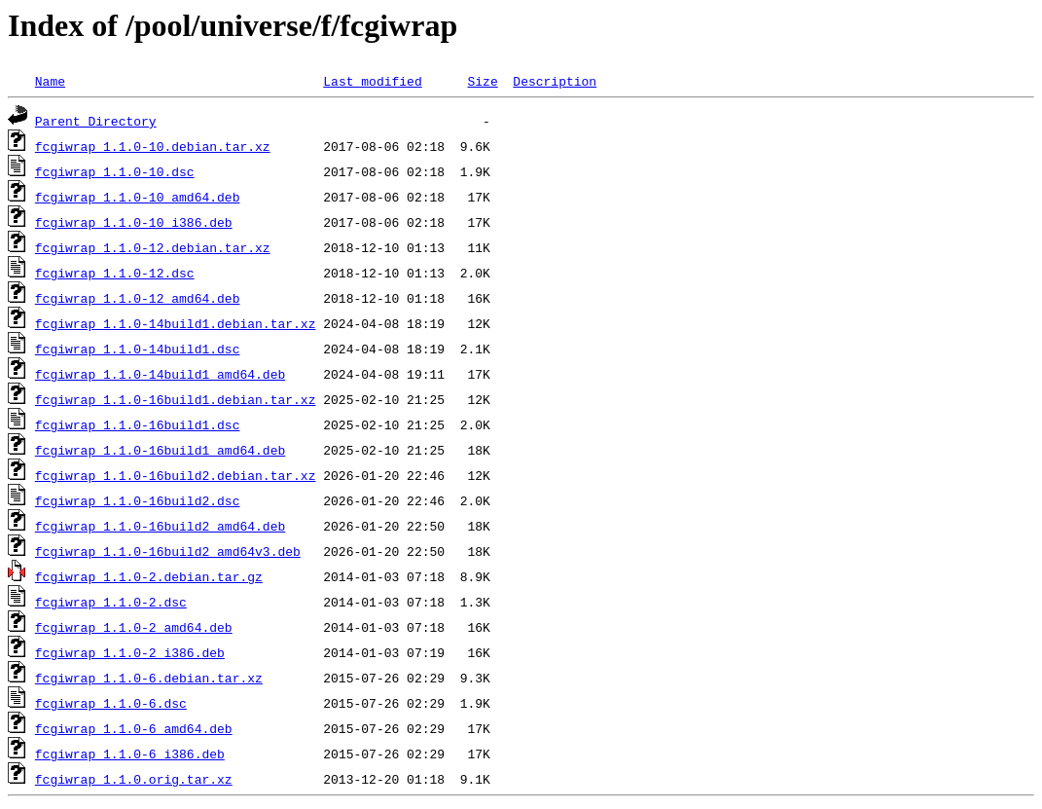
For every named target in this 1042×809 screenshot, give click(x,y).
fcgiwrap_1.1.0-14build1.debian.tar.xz (175, 323)
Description (554, 81)
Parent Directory (96, 120)
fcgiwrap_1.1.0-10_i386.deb (134, 222)
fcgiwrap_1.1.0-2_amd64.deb (134, 627)
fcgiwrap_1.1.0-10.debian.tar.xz (152, 146)
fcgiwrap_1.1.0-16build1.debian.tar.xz (175, 399)
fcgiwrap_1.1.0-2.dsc (111, 601)
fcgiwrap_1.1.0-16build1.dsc (137, 424)
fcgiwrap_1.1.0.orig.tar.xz (134, 779)
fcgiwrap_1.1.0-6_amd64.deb (134, 728)
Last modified (372, 81)
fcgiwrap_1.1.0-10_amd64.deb (137, 196)
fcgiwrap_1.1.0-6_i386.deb (130, 753)
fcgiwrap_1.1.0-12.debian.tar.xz (152, 247)
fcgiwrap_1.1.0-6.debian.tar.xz (149, 677)
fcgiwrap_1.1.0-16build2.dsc (137, 500)
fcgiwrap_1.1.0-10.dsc (115, 171)
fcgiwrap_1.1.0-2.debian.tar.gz (149, 576)
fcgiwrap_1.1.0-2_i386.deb (130, 652)
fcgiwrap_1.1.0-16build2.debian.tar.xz (175, 475)
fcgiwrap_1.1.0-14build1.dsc (137, 348)
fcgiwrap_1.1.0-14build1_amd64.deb (160, 374)
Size (482, 81)
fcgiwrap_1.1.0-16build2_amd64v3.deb (168, 551)
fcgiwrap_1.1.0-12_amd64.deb (137, 298)
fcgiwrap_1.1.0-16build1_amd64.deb (160, 450)
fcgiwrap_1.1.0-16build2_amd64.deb (160, 525)
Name (50, 81)
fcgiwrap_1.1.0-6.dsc (111, 703)
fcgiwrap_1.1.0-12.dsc (115, 272)
